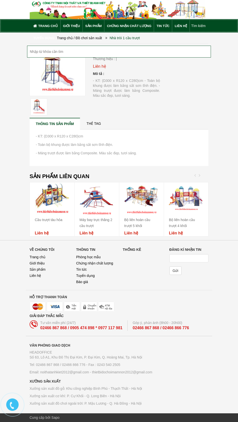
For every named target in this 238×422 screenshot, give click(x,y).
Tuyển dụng (85, 276)
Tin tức (81, 269)
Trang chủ (37, 257)
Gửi (175, 271)
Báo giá (82, 282)
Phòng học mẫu (88, 257)
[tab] (55, 124)
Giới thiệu (37, 263)
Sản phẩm (37, 269)
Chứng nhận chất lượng (94, 263)
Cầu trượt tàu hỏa (48, 220)
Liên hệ (35, 276)
